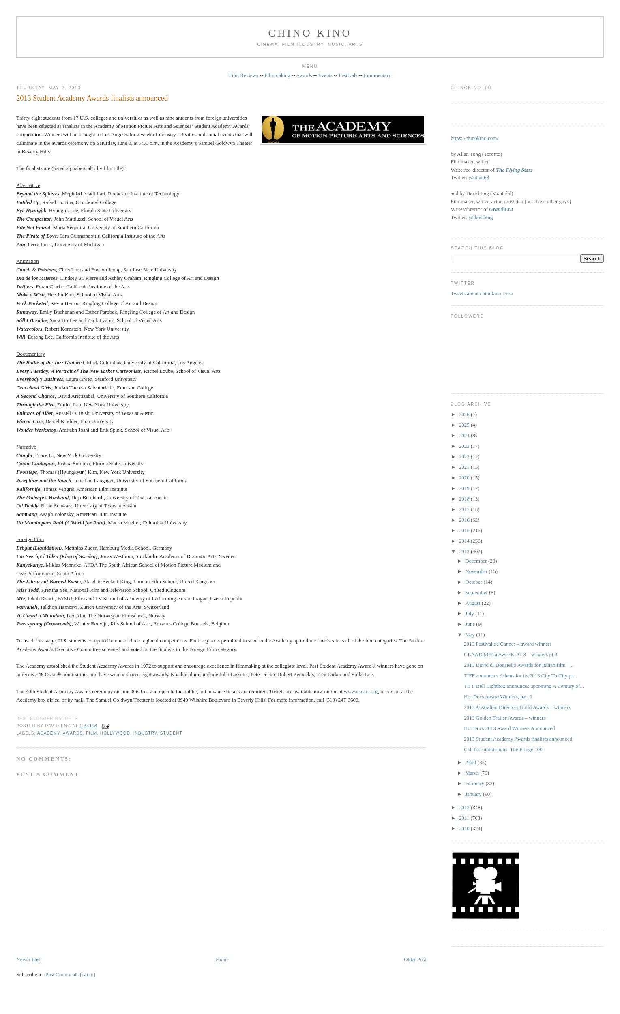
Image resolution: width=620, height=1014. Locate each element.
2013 (465, 551)
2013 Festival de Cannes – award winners (508, 644)
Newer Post (28, 959)
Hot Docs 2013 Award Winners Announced (509, 728)
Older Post (415, 959)
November (477, 571)
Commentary (377, 75)
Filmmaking (277, 75)
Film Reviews (243, 75)
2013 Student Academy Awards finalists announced (92, 98)
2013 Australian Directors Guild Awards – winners (517, 707)
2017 (465, 509)
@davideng (481, 217)
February (475, 783)
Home (222, 959)
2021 (465, 467)
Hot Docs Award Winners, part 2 (498, 697)
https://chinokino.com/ (474, 138)
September (477, 592)
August (473, 603)
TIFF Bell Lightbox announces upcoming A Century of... (524, 686)
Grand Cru (501, 209)
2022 (465, 456)
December (476, 561)
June (470, 624)
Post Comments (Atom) (70, 974)
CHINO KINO (310, 33)
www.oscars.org (361, 691)
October (474, 582)
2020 (465, 478)
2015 (465, 530)
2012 (465, 807)
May (470, 635)
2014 (465, 541)
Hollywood (115, 733)
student (171, 733)
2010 (465, 828)
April (471, 762)
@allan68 (479, 177)
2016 (465, 520)
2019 (465, 488)
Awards (304, 75)
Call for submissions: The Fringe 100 (503, 749)
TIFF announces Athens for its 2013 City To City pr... (520, 675)
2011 (465, 818)
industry (145, 733)
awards (73, 733)
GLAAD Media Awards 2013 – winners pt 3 (510, 654)
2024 (465, 435)
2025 (465, 425)
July (470, 613)
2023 (465, 446)
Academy (48, 733)
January (474, 794)
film (91, 733)
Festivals (348, 75)
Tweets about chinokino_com (482, 293)
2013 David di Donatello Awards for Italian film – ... (519, 665)
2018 (465, 499)
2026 (465, 414)
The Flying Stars (514, 170)
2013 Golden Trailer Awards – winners (504, 718)
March (472, 773)
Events (325, 75)
